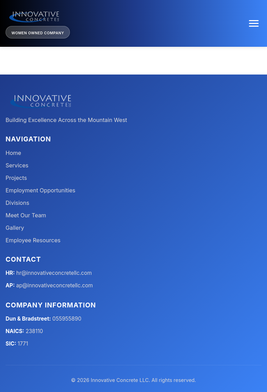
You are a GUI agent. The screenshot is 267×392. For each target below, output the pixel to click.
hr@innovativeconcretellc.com (54, 273)
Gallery (15, 227)
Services (17, 165)
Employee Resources (33, 240)
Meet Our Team (26, 215)
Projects (16, 177)
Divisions (17, 202)
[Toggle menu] (253, 23)
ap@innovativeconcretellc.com (54, 285)
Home (13, 152)
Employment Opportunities (40, 190)
